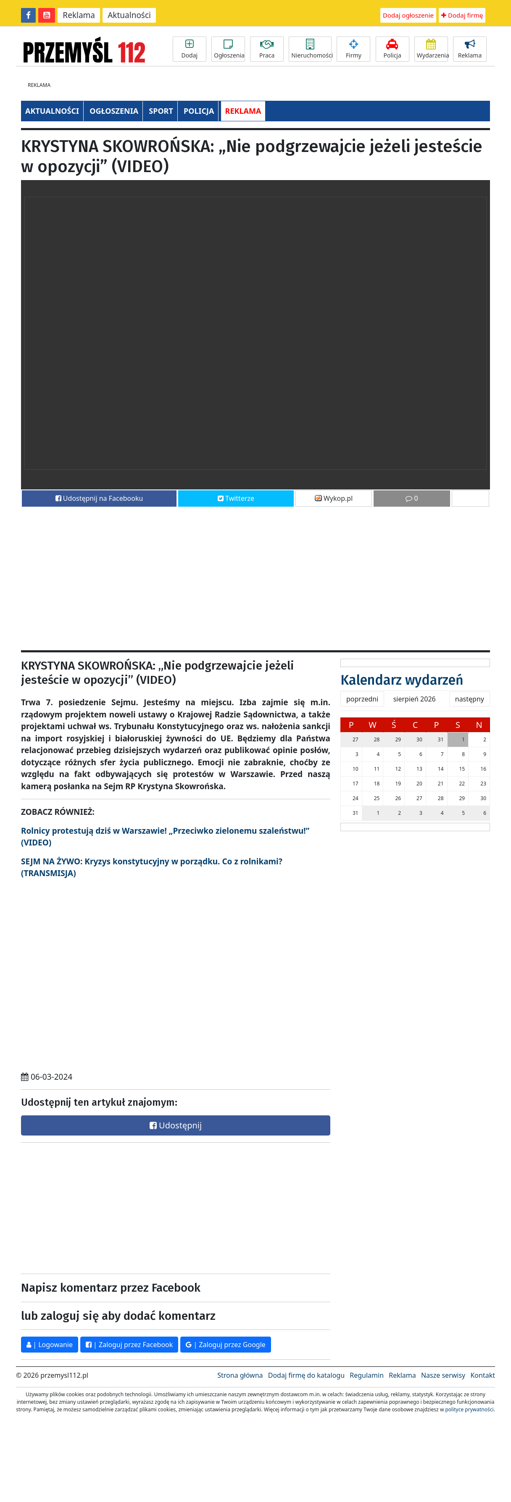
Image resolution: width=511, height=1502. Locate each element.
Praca (267, 49)
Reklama (79, 15)
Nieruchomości (311, 49)
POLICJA (199, 111)
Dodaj (189, 49)
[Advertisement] (217, 574)
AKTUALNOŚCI (52, 111)
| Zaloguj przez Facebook (129, 1344)
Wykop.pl (334, 498)
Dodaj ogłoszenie (408, 15)
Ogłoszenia (229, 49)
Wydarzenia (432, 49)
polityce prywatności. (470, 1409)
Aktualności (129, 15)
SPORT (161, 111)
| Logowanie (49, 1344)
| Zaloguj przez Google (226, 1344)
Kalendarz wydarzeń (402, 680)
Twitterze (236, 498)
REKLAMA (243, 111)
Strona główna (240, 1375)
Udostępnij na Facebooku (99, 498)
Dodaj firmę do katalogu (306, 1375)
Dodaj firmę (462, 15)
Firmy (353, 49)
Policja (392, 49)
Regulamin (367, 1375)
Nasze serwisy (443, 1375)
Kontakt (482, 1375)
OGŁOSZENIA (114, 111)
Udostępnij (176, 1125)
